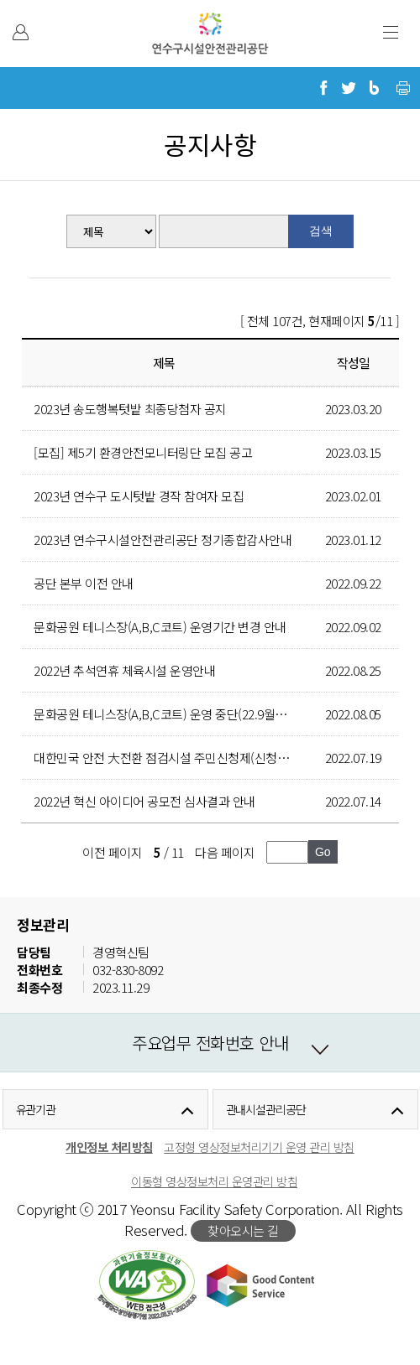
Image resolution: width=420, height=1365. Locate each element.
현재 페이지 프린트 (403, 88)
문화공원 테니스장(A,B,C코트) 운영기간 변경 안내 (160, 627)
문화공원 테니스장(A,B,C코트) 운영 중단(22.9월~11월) (171, 714)
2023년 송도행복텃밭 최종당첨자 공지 (130, 409)
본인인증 (21, 32)
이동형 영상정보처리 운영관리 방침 (214, 1181)
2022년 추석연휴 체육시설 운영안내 (124, 670)
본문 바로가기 (35, 0)
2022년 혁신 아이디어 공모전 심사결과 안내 (144, 801)
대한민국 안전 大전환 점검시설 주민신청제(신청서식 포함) (181, 757)
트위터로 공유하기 (348, 88)
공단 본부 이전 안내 (84, 583)
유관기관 (36, 1109)
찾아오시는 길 (243, 1230)
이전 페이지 (112, 852)
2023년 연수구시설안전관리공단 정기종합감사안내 (162, 539)
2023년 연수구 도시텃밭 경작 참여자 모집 (139, 496)
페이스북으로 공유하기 (323, 88)
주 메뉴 (390, 31)
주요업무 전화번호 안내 (210, 1042)
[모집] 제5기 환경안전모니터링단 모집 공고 (143, 452)
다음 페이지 (225, 852)
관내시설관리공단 (266, 1109)
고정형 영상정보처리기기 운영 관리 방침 (259, 1146)
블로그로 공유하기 (373, 88)
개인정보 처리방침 (109, 1146)
